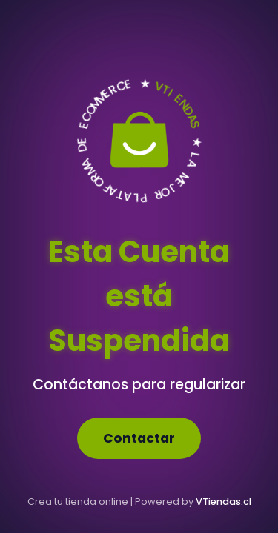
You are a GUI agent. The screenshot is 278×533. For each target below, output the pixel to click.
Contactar (139, 438)
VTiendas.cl (223, 501)
